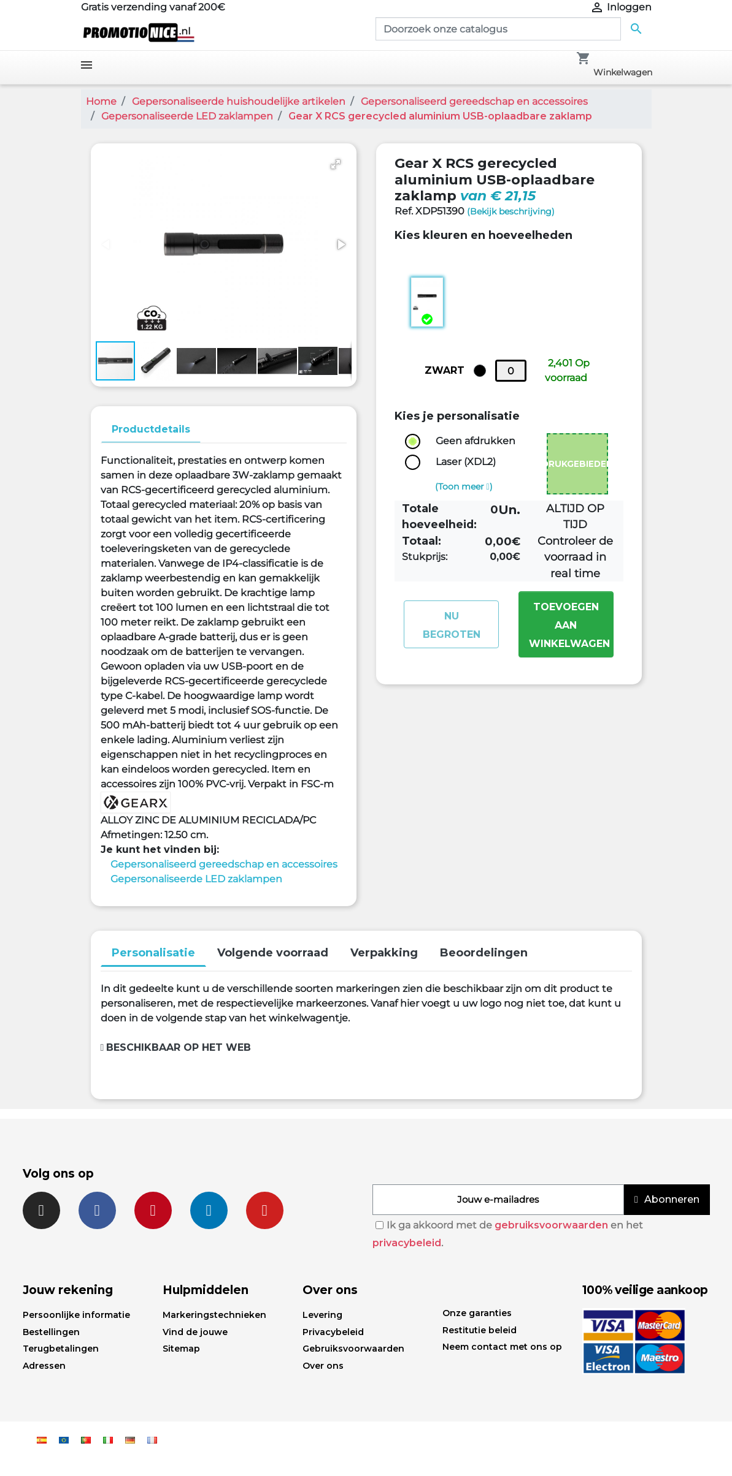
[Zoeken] (498, 28)
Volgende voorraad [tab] (272, 952)
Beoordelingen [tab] (484, 952)
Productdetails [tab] (151, 429)
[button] (335, 164)
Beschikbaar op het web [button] (176, 1047)
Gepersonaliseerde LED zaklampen (196, 879)
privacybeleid (406, 1243)
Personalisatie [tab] (153, 952)
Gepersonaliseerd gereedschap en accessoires (223, 864)
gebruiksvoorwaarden (551, 1225)
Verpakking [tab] (384, 952)
